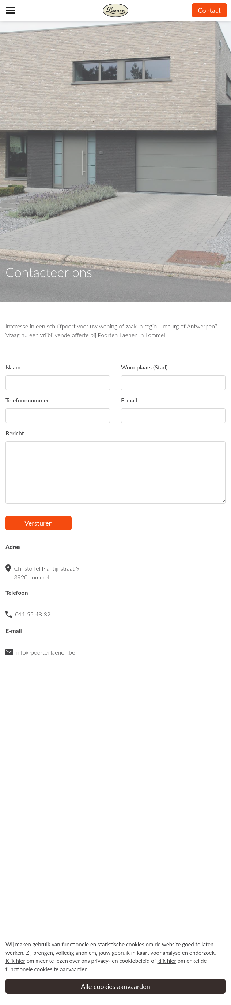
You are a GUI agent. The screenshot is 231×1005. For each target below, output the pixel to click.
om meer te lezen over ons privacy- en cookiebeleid (77, 960)
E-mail (129, 400)
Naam (12, 367)
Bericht (14, 433)
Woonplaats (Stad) (144, 367)
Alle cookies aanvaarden (115, 986)
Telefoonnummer (27, 400)
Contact (209, 10)
